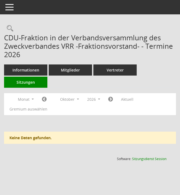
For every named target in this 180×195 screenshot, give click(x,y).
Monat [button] (26, 99)
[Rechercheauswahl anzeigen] (8, 28)
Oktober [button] (69, 99)
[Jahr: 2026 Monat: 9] (44, 99)
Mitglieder (70, 70)
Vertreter (115, 70)
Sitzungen (26, 82)
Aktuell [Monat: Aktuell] (127, 99)
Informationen (25, 70)
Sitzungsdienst (149, 159)
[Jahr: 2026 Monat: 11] (110, 99)
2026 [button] (93, 99)
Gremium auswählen (28, 109)
